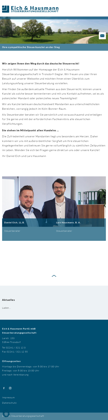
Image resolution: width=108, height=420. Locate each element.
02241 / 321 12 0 (16, 347)
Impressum (8, 397)
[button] (6, 414)
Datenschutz (9, 402)
